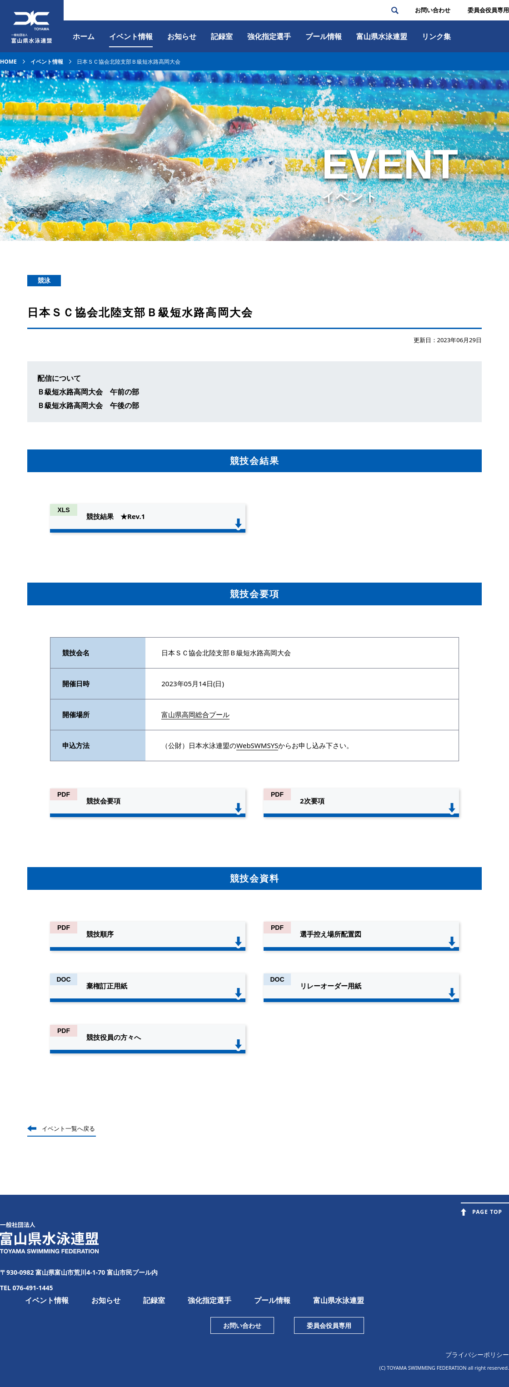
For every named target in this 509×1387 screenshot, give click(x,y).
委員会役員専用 (329, 1325)
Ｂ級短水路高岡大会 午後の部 (88, 405)
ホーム (84, 36)
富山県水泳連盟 (338, 1300)
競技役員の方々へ (113, 1037)
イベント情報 (131, 36)
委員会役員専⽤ (488, 10)
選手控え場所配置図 (330, 933)
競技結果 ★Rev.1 (115, 516)
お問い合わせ (432, 10)
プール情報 (323, 36)
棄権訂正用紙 (106, 985)
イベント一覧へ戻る (68, 1128)
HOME (8, 61)
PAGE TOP (487, 1212)
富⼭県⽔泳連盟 (381, 36)
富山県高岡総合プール (195, 714)
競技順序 (100, 933)
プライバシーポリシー (477, 1354)
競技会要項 (103, 800)
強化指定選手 (269, 36)
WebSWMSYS (257, 745)
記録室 (222, 36)
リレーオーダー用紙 (330, 985)
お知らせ (181, 36)
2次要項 (312, 800)
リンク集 (436, 36)
